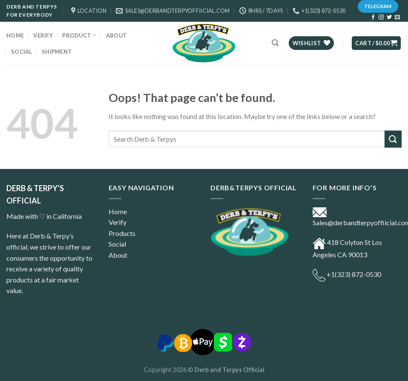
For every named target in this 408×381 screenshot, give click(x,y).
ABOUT (116, 35)
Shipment (57, 51)
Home (15, 35)
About (118, 255)
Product (79, 35)
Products (122, 233)
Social (21, 51)
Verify (43, 35)
